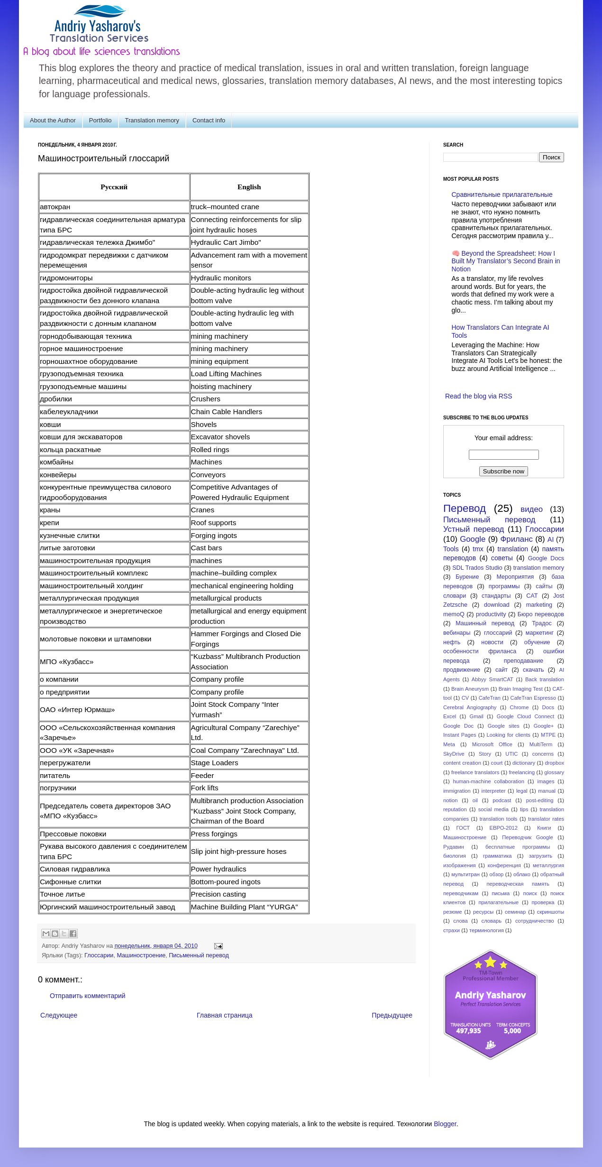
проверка (542, 902)
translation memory (538, 568)
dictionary (523, 763)
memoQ (454, 614)
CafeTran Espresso (533, 698)
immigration (457, 791)
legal (522, 791)
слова (460, 921)
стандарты (496, 596)
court (497, 763)
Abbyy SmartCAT (492, 679)
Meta (449, 744)
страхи (451, 930)
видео (531, 509)
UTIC (511, 754)
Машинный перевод (485, 623)
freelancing (522, 772)
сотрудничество (534, 921)
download (497, 605)
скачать (533, 670)
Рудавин (453, 847)
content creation (462, 763)
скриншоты (550, 912)
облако (521, 874)
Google (472, 539)
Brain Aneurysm (470, 689)
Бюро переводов (541, 614)
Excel (449, 716)
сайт (501, 670)
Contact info (208, 120)
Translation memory (152, 120)
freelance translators (475, 772)
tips (524, 809)
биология (454, 856)
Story (485, 754)
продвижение (461, 670)
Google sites (504, 726)
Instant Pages (459, 735)
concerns (543, 754)
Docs (548, 707)
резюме (452, 912)
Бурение (467, 577)
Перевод (464, 508)
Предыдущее (392, 1015)
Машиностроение (141, 955)
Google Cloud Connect (525, 716)
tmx (478, 549)
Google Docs (546, 558)
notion (450, 800)
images (545, 781)
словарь (492, 921)
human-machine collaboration (489, 781)
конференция (504, 865)
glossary (554, 772)
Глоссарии (98, 955)
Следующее (58, 1015)
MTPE (548, 735)
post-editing (540, 800)
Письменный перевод (199, 955)
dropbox (554, 763)
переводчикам (460, 893)
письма (501, 893)
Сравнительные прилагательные (502, 194)
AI (550, 539)
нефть (451, 642)
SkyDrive (454, 754)
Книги (544, 828)
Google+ (544, 726)
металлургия (548, 865)
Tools (451, 549)
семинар (515, 912)
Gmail (476, 716)
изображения (459, 865)
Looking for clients (508, 735)
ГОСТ (463, 828)
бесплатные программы (517, 847)
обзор (497, 874)
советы (502, 558)
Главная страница (225, 1015)
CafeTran (490, 698)
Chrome (519, 707)
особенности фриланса (479, 651)
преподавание (523, 661)
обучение (537, 642)
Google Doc (458, 726)
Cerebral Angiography (469, 707)
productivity (491, 614)
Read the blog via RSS (478, 396)
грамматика (497, 856)
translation (513, 549)
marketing (539, 605)
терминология (486, 930)
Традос (542, 623)
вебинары (457, 633)
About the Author (53, 120)
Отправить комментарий (88, 996)
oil (475, 800)
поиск (530, 893)
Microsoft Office (492, 744)
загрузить (540, 856)
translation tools (499, 819)
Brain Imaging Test (521, 689)
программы (504, 586)
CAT (532, 596)
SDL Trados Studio (477, 568)
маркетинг (540, 633)
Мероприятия (515, 577)
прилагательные (499, 902)
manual (547, 791)
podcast (502, 800)
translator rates (546, 819)
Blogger (445, 1124)
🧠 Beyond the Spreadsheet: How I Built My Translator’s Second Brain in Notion (506, 261)
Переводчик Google (527, 837)
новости (492, 642)
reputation (455, 809)
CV (465, 698)
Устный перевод (473, 529)
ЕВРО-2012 (504, 828)
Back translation (544, 679)
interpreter (493, 791)
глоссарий (498, 633)
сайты (544, 586)
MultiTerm (540, 744)
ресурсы (483, 912)
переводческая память (517, 884)
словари (454, 596)
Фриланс (517, 539)
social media (493, 809)
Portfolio (100, 120)
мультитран (465, 874)
